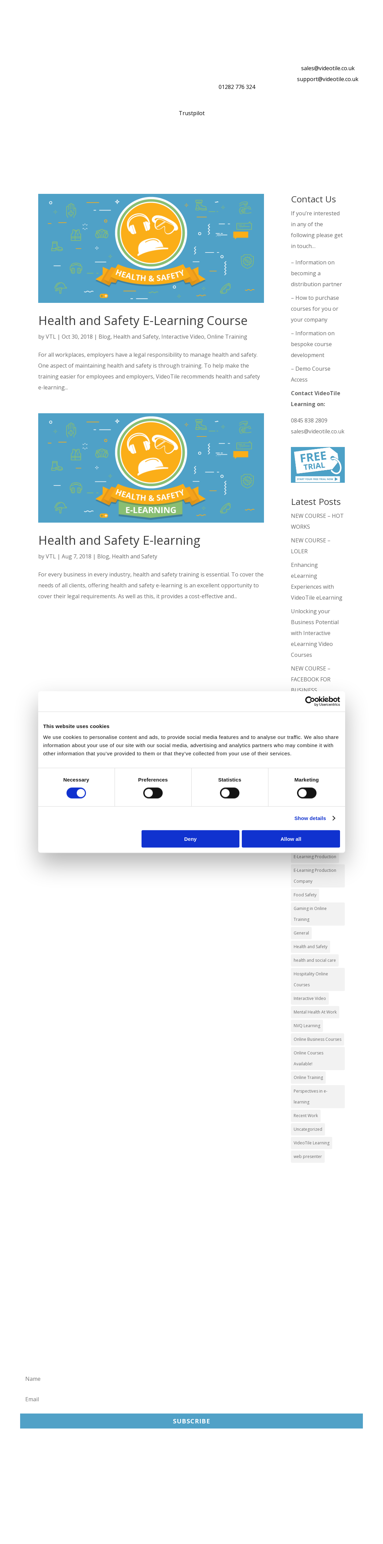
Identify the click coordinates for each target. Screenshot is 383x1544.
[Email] (191, 1399)
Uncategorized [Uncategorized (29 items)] (308, 1129)
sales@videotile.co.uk (328, 68)
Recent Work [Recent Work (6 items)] (306, 1115)
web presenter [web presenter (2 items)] (308, 1156)
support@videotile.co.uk (327, 79)
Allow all (291, 839)
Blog (105, 336)
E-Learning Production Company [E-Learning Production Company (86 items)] (315, 875)
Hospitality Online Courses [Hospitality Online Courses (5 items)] (311, 979)
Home (24, 145)
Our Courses (65, 145)
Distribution (242, 145)
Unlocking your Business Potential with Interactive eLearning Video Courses (315, 633)
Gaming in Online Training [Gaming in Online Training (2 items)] (310, 914)
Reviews (292, 145)
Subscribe (191, 1421)
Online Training (181, 145)
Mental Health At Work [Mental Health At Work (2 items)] (315, 1012)
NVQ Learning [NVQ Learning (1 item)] (307, 1026)
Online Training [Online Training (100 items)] (308, 1077)
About (332, 145)
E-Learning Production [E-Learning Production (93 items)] (315, 857)
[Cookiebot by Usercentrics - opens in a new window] (310, 701)
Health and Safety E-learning (119, 540)
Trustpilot (192, 113)
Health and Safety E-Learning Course (143, 320)
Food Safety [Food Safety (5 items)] (305, 895)
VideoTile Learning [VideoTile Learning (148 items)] (311, 1143)
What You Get (117, 145)
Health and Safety (136, 336)
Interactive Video (182, 336)
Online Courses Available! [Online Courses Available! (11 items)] (308, 1058)
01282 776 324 (237, 87)
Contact (33, 162)
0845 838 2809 (309, 420)
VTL (51, 336)
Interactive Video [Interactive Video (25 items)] (310, 998)
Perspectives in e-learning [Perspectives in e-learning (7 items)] (310, 1096)
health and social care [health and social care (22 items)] (315, 960)
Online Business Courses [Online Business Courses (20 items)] (317, 1039)
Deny (190, 839)
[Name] (191, 1379)
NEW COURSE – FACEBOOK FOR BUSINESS (310, 679)
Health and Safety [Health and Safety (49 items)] (310, 946)
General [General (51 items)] (301, 933)
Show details (310, 818)
